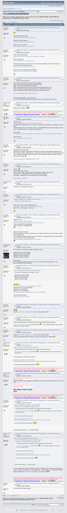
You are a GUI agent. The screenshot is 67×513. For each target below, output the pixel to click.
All (18, 22)
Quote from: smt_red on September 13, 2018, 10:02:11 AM (26, 347)
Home (6, 13)
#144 (63, 104)
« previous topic (54, 20)
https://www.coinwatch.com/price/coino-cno (24, 46)
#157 (63, 374)
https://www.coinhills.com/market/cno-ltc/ (24, 42)
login (16, 8)
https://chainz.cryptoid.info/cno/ (26, 312)
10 (15, 22)
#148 (63, 183)
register (20, 8)
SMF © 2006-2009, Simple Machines (39, 510)
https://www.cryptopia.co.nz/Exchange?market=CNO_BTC (28, 206)
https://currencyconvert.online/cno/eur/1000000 (25, 71)
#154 (63, 318)
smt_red (5, 27)
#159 (63, 434)
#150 (63, 216)
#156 (63, 344)
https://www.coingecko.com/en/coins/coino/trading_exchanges (29, 56)
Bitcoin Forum (6, 16)
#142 (63, 51)
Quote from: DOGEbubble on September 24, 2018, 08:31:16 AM (27, 405)
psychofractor (7, 244)
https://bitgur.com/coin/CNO (20, 178)
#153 (63, 305)
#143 (63, 79)
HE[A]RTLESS (7, 181)
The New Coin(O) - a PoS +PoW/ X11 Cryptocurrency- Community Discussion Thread (28, 499)
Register (22, 13)
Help (11, 13)
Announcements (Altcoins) (31, 16)
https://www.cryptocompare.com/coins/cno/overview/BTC (28, 123)
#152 (63, 267)
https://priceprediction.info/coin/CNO (23, 138)
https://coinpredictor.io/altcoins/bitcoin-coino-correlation (27, 239)
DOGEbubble (6, 102)
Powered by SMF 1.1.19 (25, 510)
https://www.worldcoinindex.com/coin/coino (24, 37)
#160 (63, 484)
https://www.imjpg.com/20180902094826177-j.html (26, 159)
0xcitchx (5, 483)
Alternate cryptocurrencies (17, 16)
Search (14, 13)
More (26, 13)
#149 (63, 195)
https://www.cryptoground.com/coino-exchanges (26, 93)
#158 (63, 401)
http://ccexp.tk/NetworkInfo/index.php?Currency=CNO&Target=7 (30, 292)
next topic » (61, 20)
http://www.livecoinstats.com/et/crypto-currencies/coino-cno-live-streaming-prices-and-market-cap (38, 133)
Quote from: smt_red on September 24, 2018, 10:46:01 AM (26, 438)
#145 (63, 118)
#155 (63, 331)
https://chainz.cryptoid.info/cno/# (22, 296)
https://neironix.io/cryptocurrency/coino (23, 221)
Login (18, 13)
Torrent (22, 11)
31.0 (20, 11)
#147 (63, 165)
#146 (63, 146)
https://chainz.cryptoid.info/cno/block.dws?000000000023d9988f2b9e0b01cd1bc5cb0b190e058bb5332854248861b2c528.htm (34, 360)
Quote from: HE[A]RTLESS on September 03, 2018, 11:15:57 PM (27, 199)
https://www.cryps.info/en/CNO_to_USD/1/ (24, 66)
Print (62, 22)
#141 (63, 29)
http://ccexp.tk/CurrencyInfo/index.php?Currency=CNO (27, 286)
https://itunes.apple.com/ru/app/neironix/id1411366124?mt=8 (29, 222)
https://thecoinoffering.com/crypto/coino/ (24, 60)
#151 (63, 246)
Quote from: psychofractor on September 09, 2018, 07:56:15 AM (27, 270)
